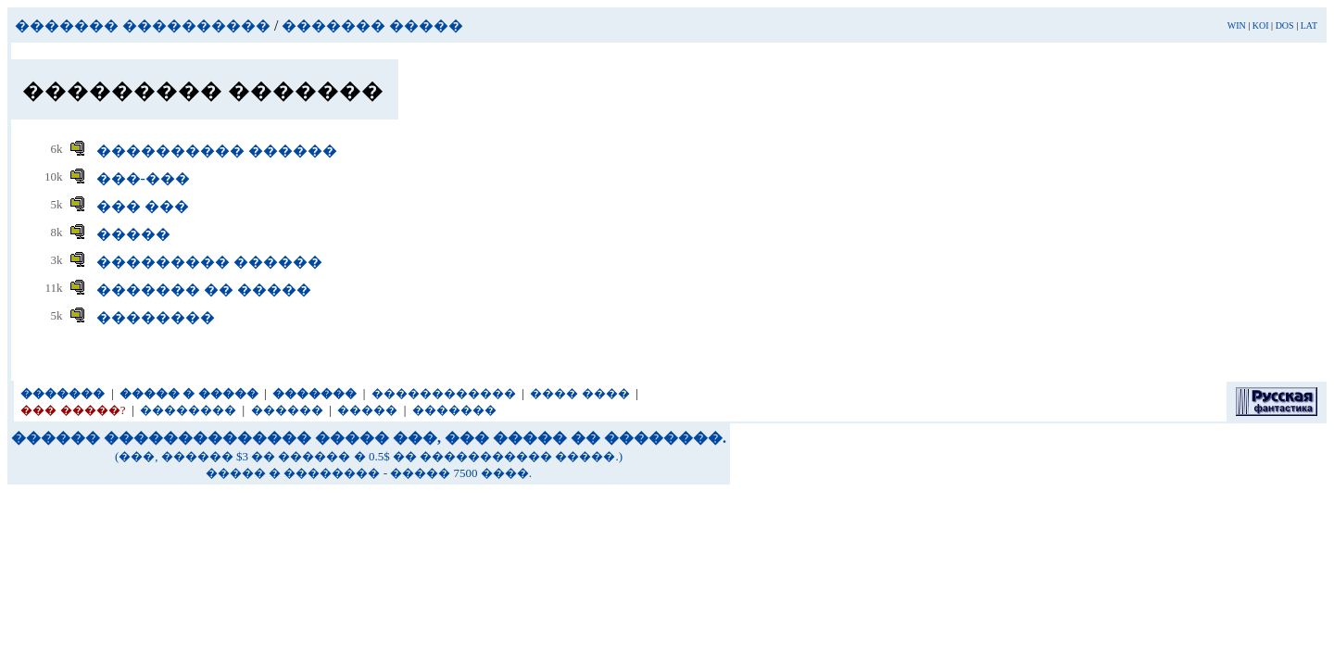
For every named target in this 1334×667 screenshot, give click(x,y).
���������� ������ (216, 150)
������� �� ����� (203, 289)
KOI (1260, 25)
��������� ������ (209, 262)
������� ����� (372, 25)
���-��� (143, 178)
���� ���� (579, 393)
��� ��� (142, 206)
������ (287, 410)
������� (454, 410)
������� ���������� (143, 25)
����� (133, 234)
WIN (1236, 25)
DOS (1285, 25)
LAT (1309, 25)
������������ (443, 393)
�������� (155, 317)
